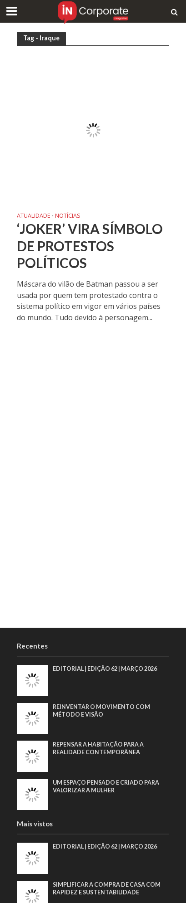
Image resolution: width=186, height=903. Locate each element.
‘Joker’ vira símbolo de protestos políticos (90, 246)
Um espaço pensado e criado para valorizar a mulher (106, 786)
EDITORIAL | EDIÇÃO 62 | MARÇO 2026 (105, 668)
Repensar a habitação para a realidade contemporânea (98, 748)
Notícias (67, 216)
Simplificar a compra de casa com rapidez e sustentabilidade (107, 888)
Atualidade (33, 216)
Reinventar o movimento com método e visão (101, 710)
